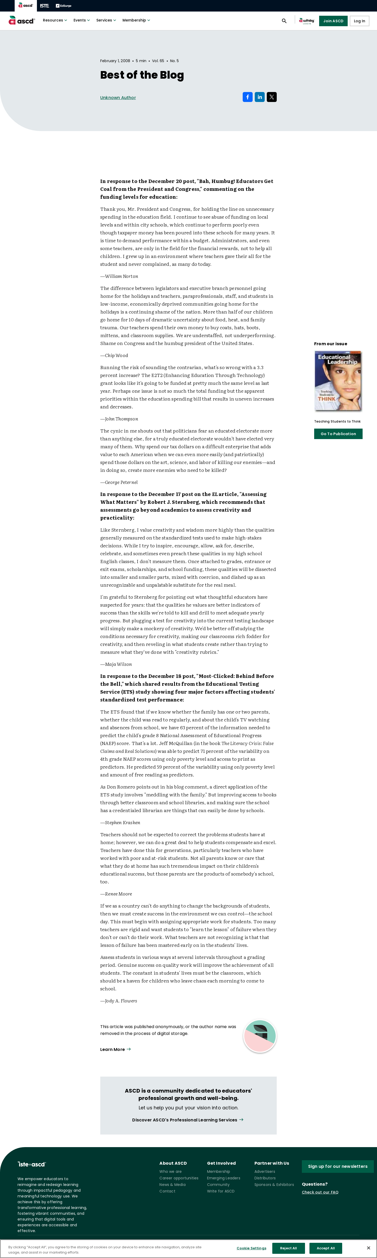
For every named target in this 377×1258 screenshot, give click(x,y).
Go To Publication (338, 433)
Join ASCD (333, 21)
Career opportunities (178, 1178)
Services (106, 20)
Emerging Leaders (223, 1178)
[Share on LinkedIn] (260, 97)
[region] (188, 1248)
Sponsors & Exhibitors (274, 1184)
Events (82, 20)
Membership (137, 20)
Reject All (288, 1248)
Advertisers (264, 1171)
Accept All (326, 1248)
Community (218, 1184)
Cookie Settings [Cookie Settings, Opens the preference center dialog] (251, 1248)
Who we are (170, 1171)
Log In (359, 21)
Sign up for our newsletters (338, 1166)
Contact (167, 1191)
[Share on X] (272, 97)
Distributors (265, 1178)
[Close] (368, 1248)
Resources (55, 20)
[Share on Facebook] (248, 97)
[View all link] (188, 1120)
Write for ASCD (221, 1191)
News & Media (172, 1184)
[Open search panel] (284, 21)
